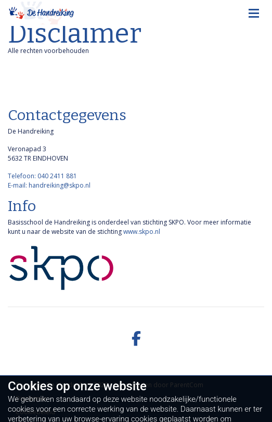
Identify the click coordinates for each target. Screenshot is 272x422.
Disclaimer (31, 398)
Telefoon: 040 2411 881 (42, 176)
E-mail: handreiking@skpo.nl (49, 185)
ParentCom (186, 384)
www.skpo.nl (141, 231)
